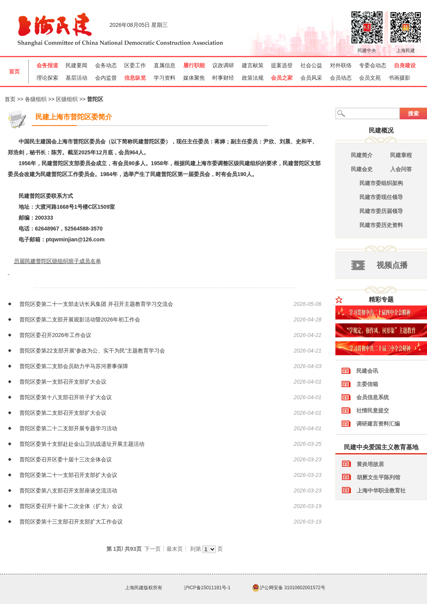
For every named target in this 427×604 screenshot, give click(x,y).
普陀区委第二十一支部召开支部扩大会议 (68, 475)
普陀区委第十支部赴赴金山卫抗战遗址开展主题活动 (81, 444)
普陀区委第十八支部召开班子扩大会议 (65, 397)
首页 (10, 99)
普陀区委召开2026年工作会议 (55, 335)
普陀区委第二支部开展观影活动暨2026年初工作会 (79, 319)
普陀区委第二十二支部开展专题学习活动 (68, 428)
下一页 (152, 549)
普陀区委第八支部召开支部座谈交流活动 (68, 490)
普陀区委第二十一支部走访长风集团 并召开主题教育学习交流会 (96, 304)
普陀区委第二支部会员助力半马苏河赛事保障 (73, 366)
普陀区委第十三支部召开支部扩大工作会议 (71, 521)
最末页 (175, 549)
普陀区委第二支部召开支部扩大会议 (62, 413)
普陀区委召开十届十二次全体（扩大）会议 (71, 506)
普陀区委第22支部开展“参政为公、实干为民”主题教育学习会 (92, 350)
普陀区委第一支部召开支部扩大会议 (62, 382)
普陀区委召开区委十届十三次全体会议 (65, 459)
